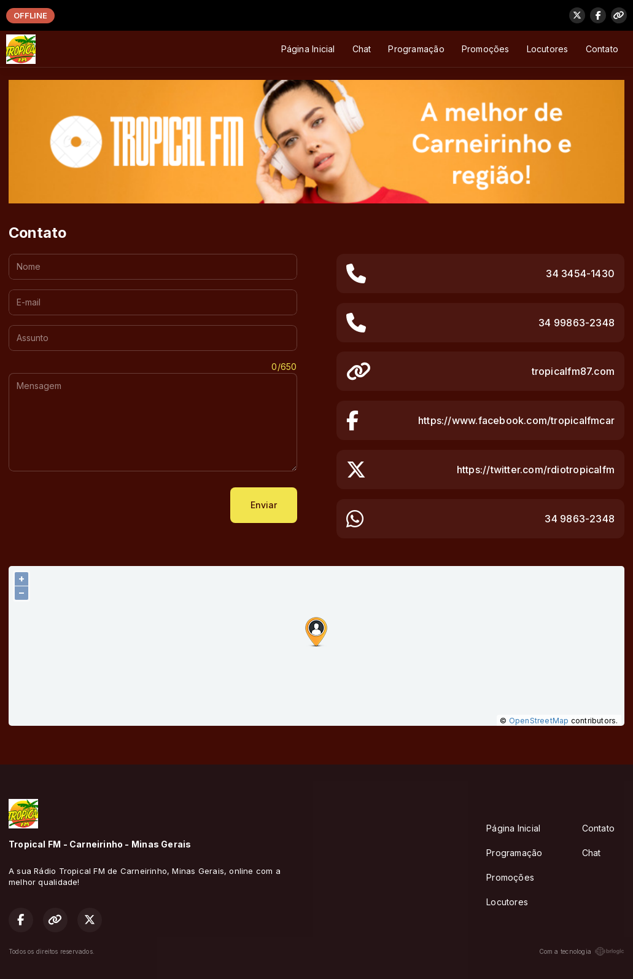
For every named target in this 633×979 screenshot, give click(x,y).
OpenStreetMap (539, 720)
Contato (602, 49)
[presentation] (102, 505)
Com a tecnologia (581, 951)
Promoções (486, 49)
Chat (361, 49)
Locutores (548, 49)
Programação (416, 49)
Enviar (263, 505)
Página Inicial (308, 49)
